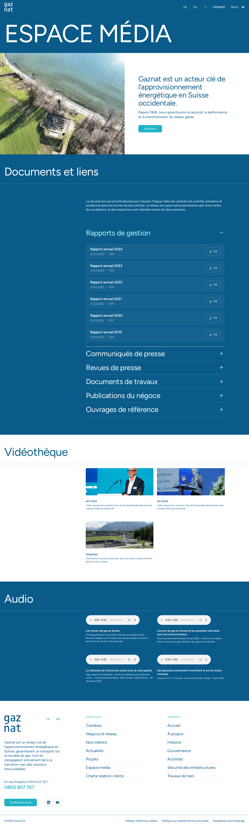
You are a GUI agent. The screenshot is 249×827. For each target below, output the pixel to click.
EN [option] (195, 7)
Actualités (94, 750)
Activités (175, 759)
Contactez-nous (20, 802)
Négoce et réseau (101, 734)
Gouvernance (179, 750)
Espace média (98, 767)
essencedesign (236, 820)
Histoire (174, 742)
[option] (195, 7)
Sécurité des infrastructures (191, 767)
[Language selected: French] (190, 7)
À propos (150, 128)
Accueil (173, 725)
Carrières (93, 725)
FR (213, 251)
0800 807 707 (19, 787)
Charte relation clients (105, 776)
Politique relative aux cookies (141, 820)
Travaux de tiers (180, 776)
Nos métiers (96, 742)
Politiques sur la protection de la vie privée (185, 820)
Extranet (219, 7)
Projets (92, 759)
